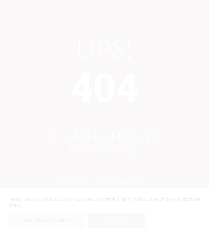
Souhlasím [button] (116, 220)
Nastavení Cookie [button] (46, 220)
